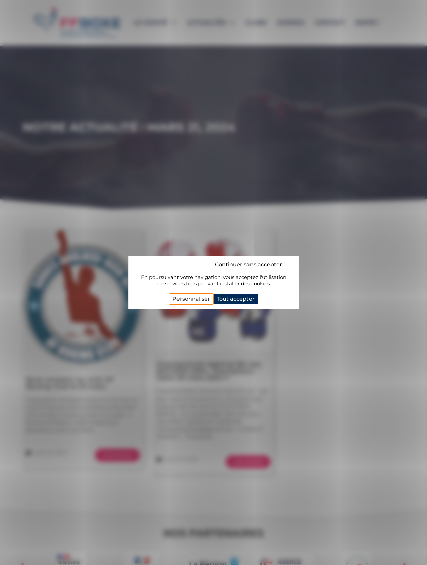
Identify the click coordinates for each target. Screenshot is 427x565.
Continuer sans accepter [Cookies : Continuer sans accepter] (248, 264)
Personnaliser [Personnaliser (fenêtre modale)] (191, 299)
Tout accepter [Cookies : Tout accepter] (236, 299)
